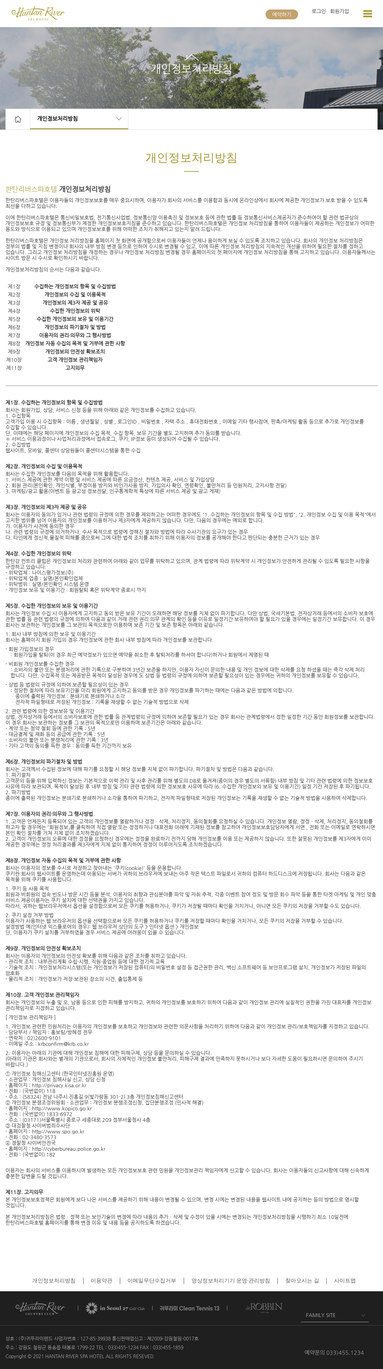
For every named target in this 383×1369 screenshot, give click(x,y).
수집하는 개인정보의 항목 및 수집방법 (75, 286)
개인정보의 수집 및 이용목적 (75, 294)
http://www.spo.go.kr (58, 1131)
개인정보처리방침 (57, 118)
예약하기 (281, 14)
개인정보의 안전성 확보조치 (75, 351)
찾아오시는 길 (302, 1280)
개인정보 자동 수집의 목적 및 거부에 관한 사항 (75, 343)
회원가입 (339, 11)
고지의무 (75, 368)
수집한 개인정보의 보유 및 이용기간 (75, 319)
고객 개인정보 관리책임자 (75, 360)
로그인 (319, 11)
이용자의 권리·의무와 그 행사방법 (75, 335)
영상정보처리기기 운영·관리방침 (231, 1280)
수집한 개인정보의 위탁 (75, 311)
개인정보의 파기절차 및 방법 (75, 327)
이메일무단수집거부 (151, 1280)
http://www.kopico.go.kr (62, 1108)
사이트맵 (345, 1280)
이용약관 (101, 1280)
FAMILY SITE (321, 1315)
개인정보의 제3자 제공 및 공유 (75, 303)
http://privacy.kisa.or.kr (59, 1085)
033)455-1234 (123, 1347)
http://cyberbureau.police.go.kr (68, 1148)
